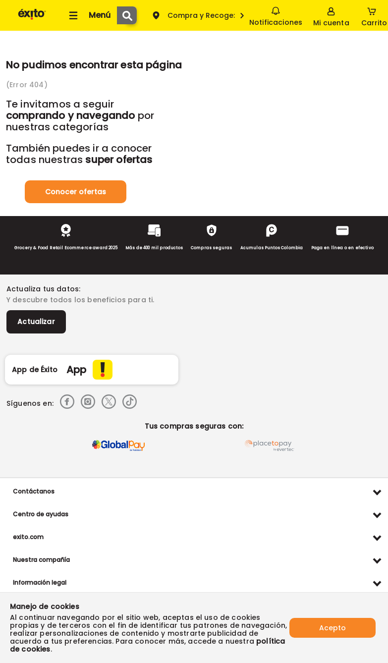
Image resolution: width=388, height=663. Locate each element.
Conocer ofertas (75, 192)
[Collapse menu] (88, 15)
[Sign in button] (331, 15)
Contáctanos (34, 491)
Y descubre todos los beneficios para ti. (80, 300)
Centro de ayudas (40, 514)
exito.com (28, 537)
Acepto (332, 628)
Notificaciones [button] (275, 14)
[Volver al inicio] (32, 19)
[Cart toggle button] (374, 15)
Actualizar (36, 322)
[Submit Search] (127, 15)
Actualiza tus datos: (43, 289)
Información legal (39, 582)
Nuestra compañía (41, 559)
